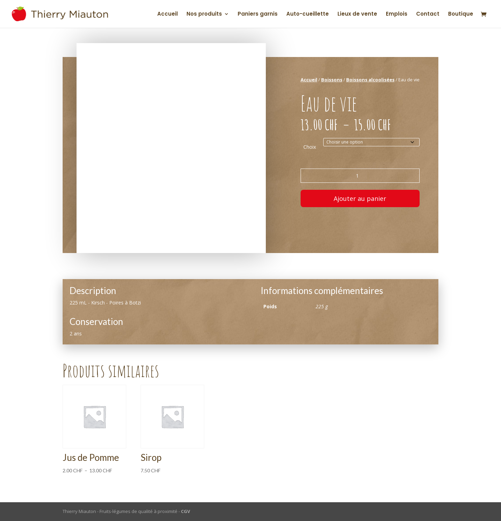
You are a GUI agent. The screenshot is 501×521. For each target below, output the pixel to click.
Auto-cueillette (307, 14)
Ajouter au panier (360, 198)
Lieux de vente (357, 14)
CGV (185, 511)
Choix (309, 147)
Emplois (396, 14)
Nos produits (204, 14)
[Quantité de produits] (360, 176)
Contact (427, 14)
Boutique (460, 14)
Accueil (167, 14)
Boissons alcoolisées (370, 79)
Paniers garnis (258, 14)
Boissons (331, 79)
